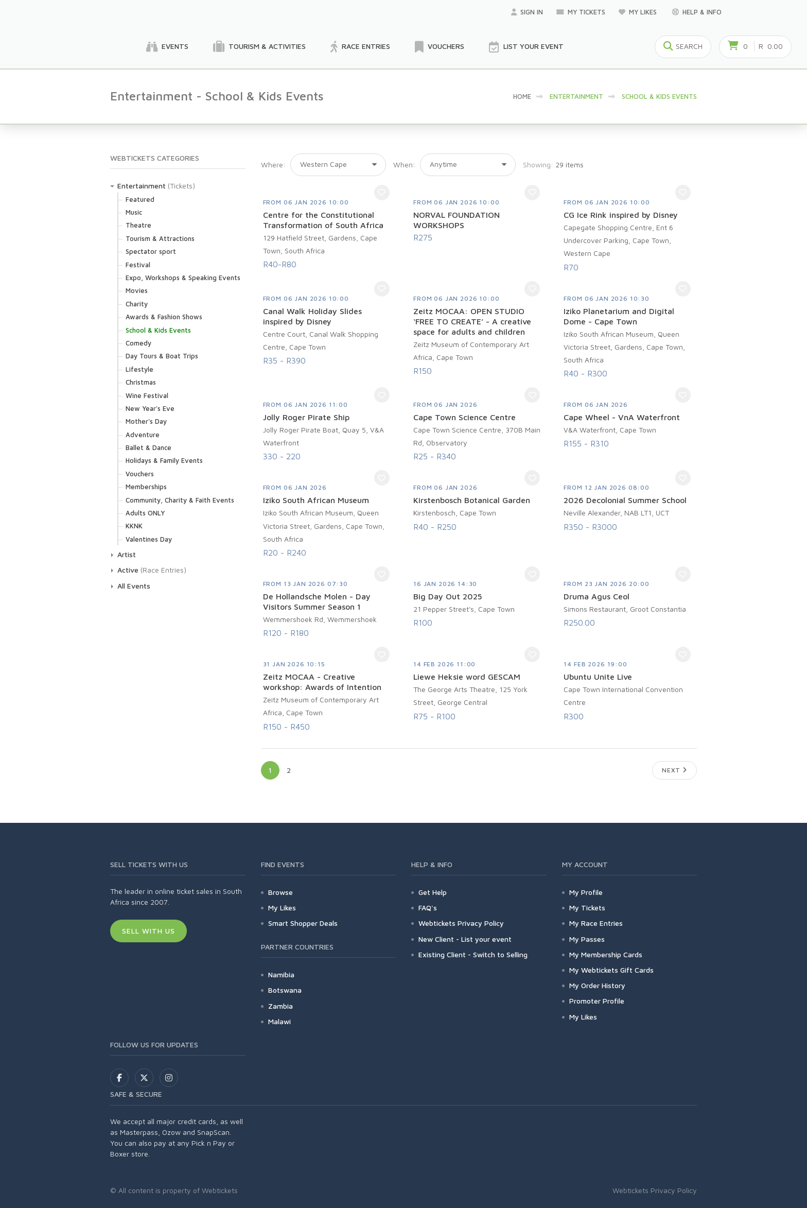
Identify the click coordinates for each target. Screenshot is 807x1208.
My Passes (587, 939)
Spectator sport (151, 251)
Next (674, 770)
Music (134, 212)
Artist (126, 554)
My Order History (597, 985)
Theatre (138, 225)
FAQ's (427, 907)
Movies (137, 290)
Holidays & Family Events (164, 460)
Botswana (285, 990)
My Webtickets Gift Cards (611, 969)
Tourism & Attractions (160, 238)
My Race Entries (596, 923)
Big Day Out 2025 (447, 596)
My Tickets (580, 12)
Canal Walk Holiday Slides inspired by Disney (312, 316)
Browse (280, 892)
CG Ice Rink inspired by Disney (621, 214)
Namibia (281, 974)
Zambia (280, 1006)
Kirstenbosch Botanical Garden (471, 500)
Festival (138, 265)
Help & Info (697, 12)
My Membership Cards (605, 954)
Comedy (138, 343)
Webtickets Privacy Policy (461, 923)
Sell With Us (148, 930)
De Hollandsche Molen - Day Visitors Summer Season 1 (317, 601)
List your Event (526, 47)
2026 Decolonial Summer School (625, 500)
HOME (522, 96)
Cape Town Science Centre (464, 417)
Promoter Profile (596, 1000)
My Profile (586, 892)
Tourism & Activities (259, 47)
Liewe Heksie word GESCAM (466, 676)
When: (404, 164)
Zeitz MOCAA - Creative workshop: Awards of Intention (322, 682)
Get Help (432, 892)
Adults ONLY (145, 513)
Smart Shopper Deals (303, 923)
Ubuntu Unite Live (598, 676)
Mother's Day (146, 421)
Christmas (141, 382)
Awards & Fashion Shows (164, 317)
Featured (140, 199)
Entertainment (141, 185)
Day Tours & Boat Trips (162, 356)
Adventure (143, 434)
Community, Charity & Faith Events (180, 500)
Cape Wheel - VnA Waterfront (622, 417)
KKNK (134, 526)
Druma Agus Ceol (596, 596)
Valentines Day (149, 539)
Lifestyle (139, 369)
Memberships (146, 486)
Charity (137, 304)
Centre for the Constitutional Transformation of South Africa (323, 220)
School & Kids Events (158, 330)
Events (167, 47)
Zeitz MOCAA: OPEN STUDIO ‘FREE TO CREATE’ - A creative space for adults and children (472, 321)
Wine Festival (147, 395)
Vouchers (439, 47)
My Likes (639, 12)
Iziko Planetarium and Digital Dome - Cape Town (619, 316)
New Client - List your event (465, 939)
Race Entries (360, 47)
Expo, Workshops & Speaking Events (183, 277)
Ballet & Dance (148, 447)
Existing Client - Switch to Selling (473, 954)
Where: (273, 164)
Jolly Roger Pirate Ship (306, 417)
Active (127, 569)
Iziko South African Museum (316, 500)
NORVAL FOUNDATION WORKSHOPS (456, 220)
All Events (133, 585)
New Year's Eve (150, 408)
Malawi (279, 1021)
